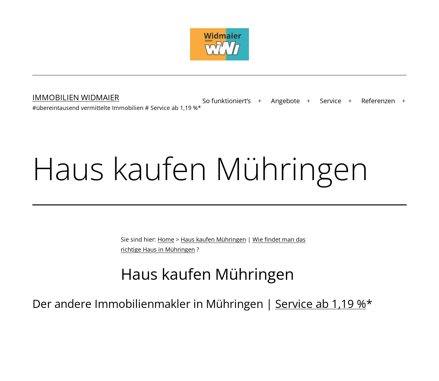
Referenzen (378, 100)
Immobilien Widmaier (75, 97)
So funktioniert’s (226, 100)
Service (330, 100)
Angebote (285, 100)
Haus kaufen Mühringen (213, 239)
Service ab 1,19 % (320, 303)
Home (166, 239)
